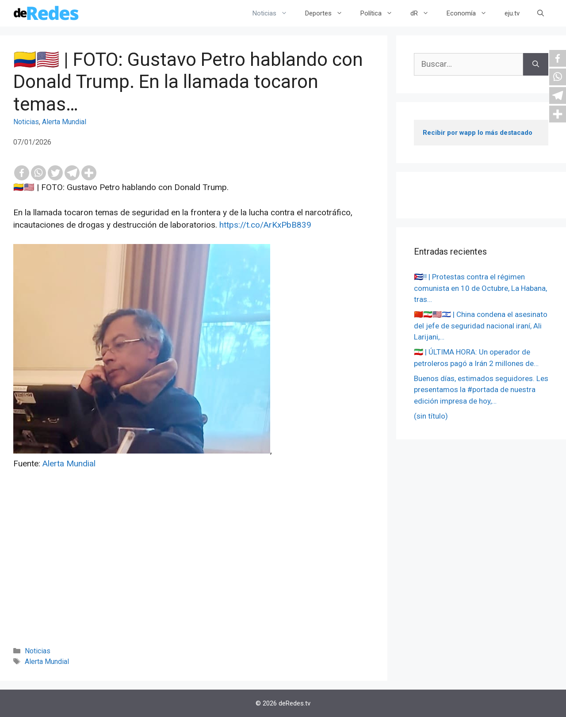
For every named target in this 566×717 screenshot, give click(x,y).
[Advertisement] (193, 570)
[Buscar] (535, 64)
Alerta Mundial (64, 122)
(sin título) (431, 416)
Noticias (274, 13)
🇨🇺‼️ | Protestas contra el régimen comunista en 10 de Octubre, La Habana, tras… (480, 288)
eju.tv (512, 13)
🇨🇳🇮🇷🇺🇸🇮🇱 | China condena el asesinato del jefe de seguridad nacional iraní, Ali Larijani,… (480, 325)
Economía (471, 13)
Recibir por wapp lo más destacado (477, 133)
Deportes (328, 13)
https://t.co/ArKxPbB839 (265, 225)
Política (381, 13)
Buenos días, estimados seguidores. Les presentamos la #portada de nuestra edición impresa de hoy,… (481, 389)
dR (424, 13)
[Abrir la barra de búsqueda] (540, 13)
